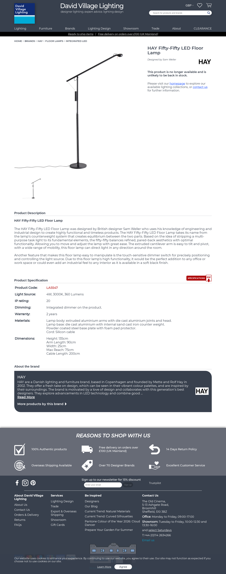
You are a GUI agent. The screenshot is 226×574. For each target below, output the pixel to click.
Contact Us (22, 510)
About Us (20, 505)
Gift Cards (58, 525)
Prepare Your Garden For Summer (109, 530)
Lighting (20, 28)
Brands (70, 28)
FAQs (18, 525)
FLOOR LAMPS (54, 41)
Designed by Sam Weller (161, 59)
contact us (200, 87)
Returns (19, 520)
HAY (40, 41)
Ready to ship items (80, 34)
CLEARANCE (203, 28)
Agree (123, 566)
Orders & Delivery (26, 515)
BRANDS (30, 41)
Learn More (104, 566)
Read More (26, 397)
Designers (92, 501)
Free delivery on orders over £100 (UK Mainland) (128, 34)
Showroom (131, 28)
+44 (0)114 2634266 (157, 535)
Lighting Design (62, 501)
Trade (55, 506)
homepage (177, 83)
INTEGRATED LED (76, 41)
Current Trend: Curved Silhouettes (109, 516)
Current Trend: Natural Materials (107, 511)
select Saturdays (160, 530)
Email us (148, 540)
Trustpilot (155, 483)
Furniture (45, 28)
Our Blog (91, 506)
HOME (18, 41)
